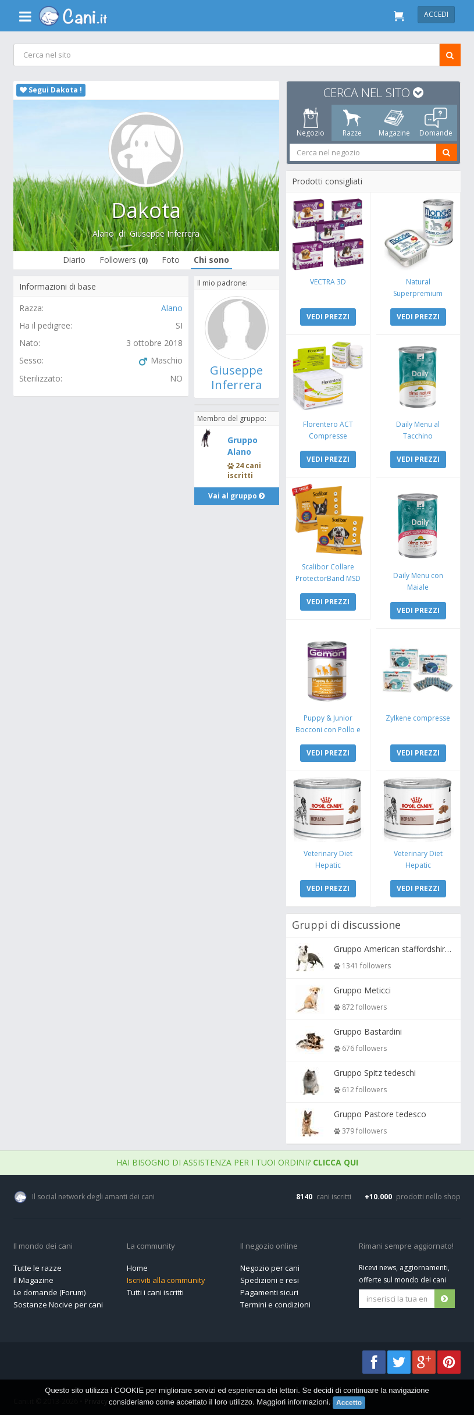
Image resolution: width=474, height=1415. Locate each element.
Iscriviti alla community (166, 1277)
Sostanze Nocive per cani (58, 1301)
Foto (171, 259)
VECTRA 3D (328, 281)
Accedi (436, 14)
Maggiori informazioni (292, 1402)
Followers (124, 259)
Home (137, 1265)
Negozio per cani (270, 1265)
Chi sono (212, 259)
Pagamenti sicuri (269, 1289)
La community (151, 1243)
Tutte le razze (37, 1265)
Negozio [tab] (311, 123)
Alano (104, 233)
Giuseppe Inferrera (165, 233)
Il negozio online (269, 1243)
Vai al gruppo (237, 496)
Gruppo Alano (242, 445)
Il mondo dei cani (43, 1243)
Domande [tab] (435, 123)
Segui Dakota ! (51, 90)
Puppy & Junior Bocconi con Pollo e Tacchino (328, 727)
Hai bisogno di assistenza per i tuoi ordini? (237, 1159)
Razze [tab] (352, 123)
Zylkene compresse (418, 716)
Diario (74, 259)
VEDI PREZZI (328, 316)
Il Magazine (33, 1277)
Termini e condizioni (275, 1301)
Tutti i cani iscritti (155, 1289)
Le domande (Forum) (49, 1289)
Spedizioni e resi (269, 1277)
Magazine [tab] (394, 123)
